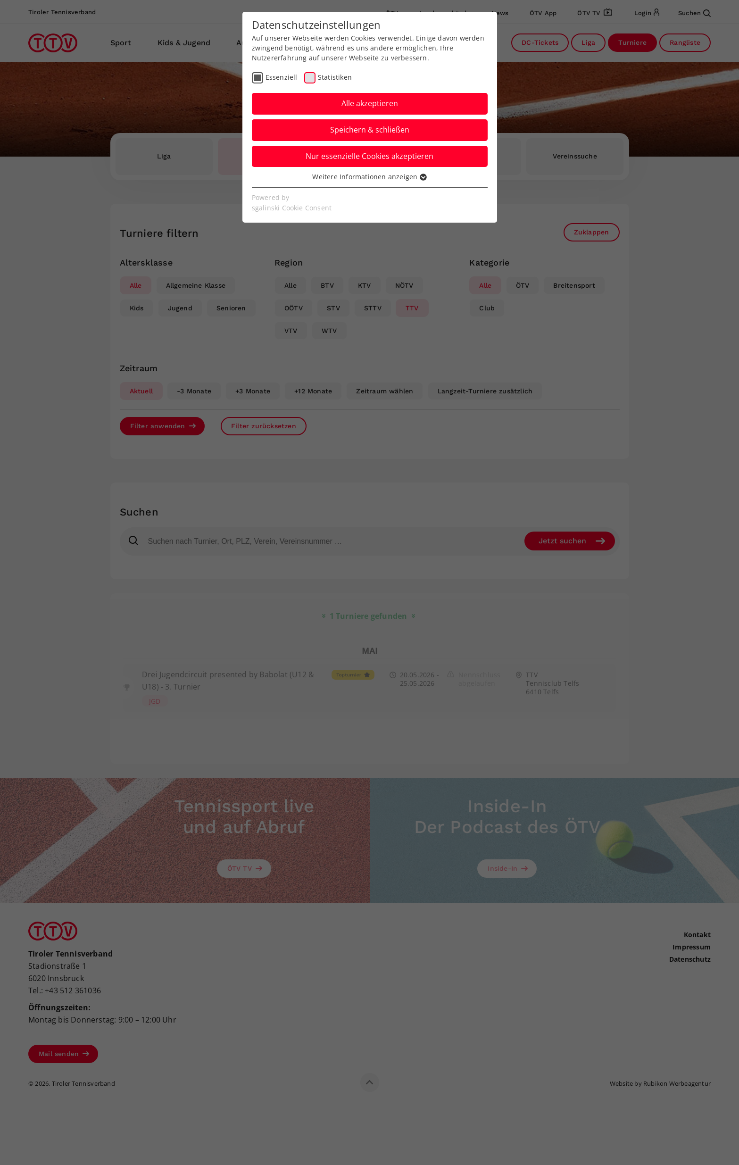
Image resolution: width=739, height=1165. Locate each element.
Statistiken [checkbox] (335, 77)
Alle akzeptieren (369, 103)
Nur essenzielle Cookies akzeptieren (369, 156)
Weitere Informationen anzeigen (369, 176)
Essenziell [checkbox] (282, 77)
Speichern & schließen (369, 130)
